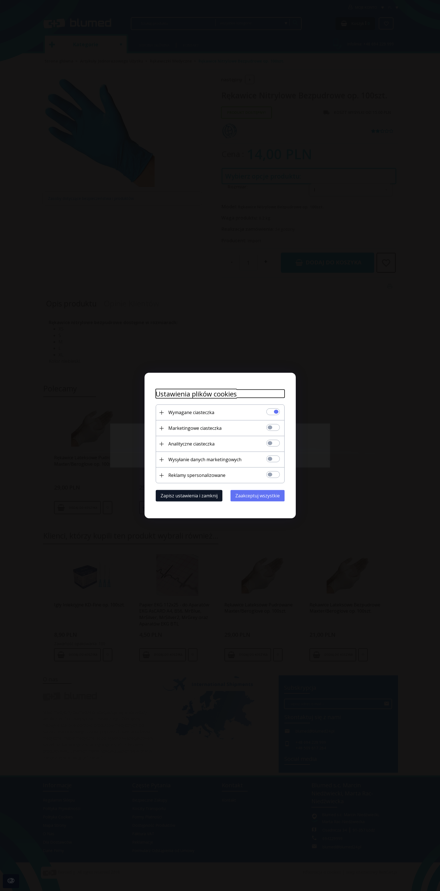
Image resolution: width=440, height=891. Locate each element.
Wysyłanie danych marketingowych (204, 459)
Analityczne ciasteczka (191, 444)
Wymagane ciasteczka (191, 412)
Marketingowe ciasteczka (195, 428)
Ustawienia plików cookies (196, 394)
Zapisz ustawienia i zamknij (189, 496)
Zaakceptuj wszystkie (257, 496)
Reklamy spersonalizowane (196, 475)
